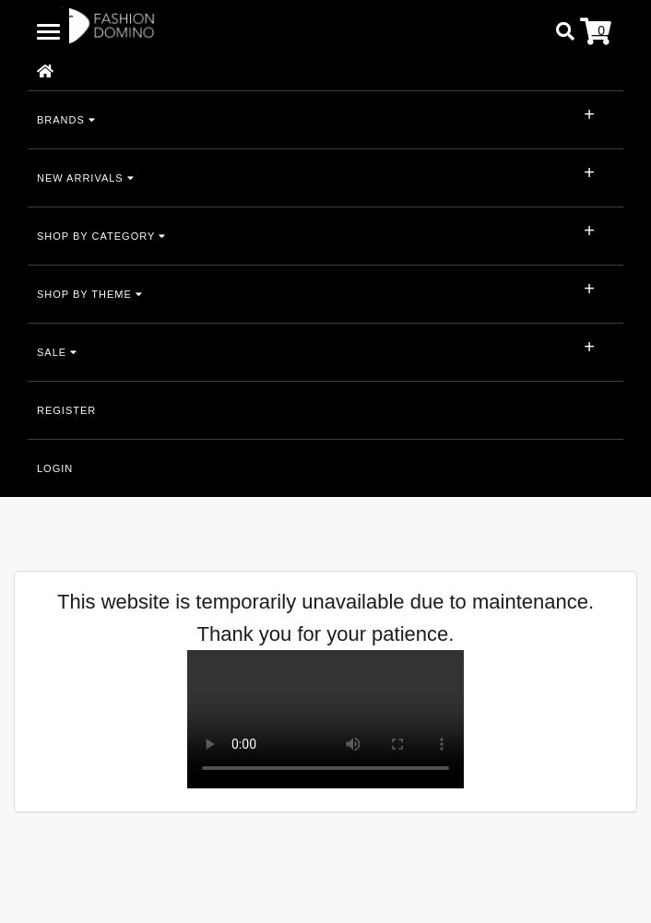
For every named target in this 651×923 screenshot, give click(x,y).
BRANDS (66, 119)
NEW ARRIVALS (86, 177)
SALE (57, 352)
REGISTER (66, 410)
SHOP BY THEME (90, 294)
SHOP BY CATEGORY (101, 236)
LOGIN (55, 468)
